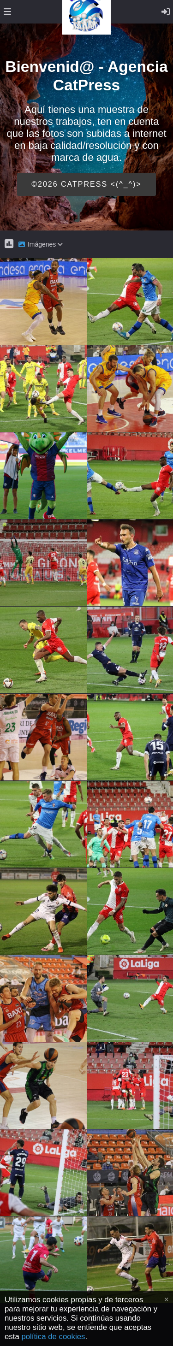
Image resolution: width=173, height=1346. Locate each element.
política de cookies (53, 1336)
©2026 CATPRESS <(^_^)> (86, 184)
